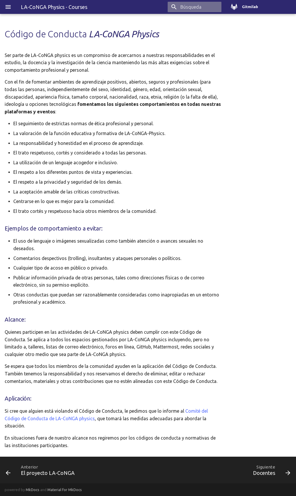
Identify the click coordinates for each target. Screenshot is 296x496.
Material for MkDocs (64, 490)
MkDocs (32, 490)
